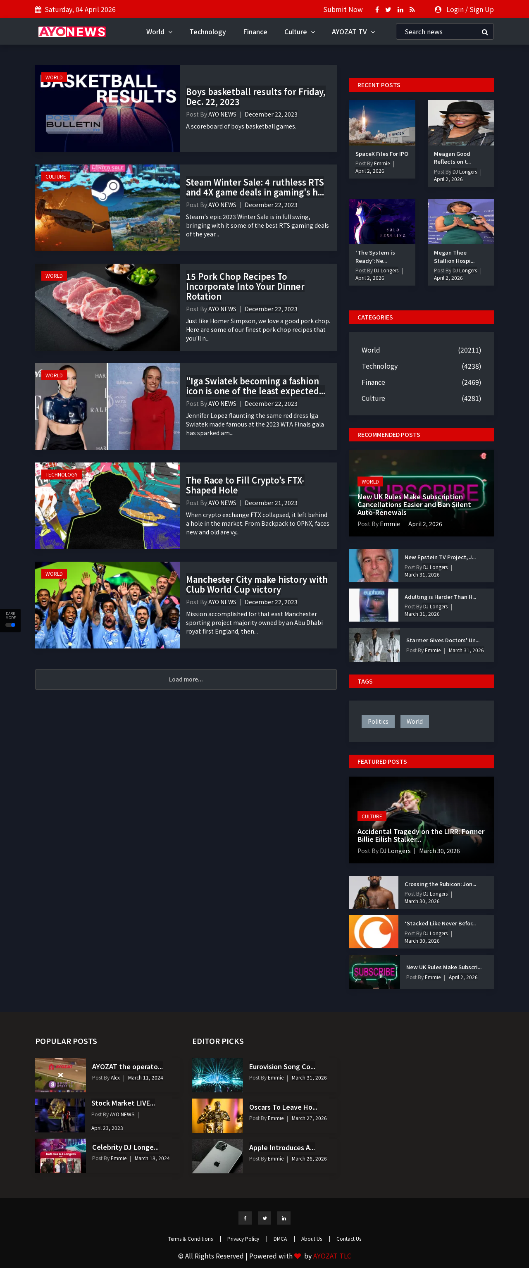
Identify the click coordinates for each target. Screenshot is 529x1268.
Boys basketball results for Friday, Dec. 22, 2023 (256, 96)
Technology (207, 31)
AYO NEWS (222, 114)
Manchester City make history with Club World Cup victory (257, 584)
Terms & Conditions (194, 1238)
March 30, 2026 (439, 850)
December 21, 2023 (271, 502)
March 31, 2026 (422, 574)
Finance (255, 31)
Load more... (186, 679)
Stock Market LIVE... (123, 1103)
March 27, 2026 (309, 1117)
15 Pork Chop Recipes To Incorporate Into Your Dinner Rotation (245, 286)
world (415, 721)
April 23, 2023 (107, 1127)
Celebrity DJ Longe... (125, 1147)
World (159, 31)
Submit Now (343, 9)
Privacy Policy (247, 1238)
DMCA (284, 1238)
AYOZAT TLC (332, 1256)
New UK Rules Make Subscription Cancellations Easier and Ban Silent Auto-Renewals (414, 504)
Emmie (381, 163)
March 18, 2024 (152, 1157)
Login (455, 9)
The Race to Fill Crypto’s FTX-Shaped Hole (245, 485)
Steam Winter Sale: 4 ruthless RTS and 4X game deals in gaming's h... (255, 187)
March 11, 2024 (145, 1077)
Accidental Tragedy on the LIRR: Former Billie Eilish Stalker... (420, 835)
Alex (115, 1077)
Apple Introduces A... (282, 1147)
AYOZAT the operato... (127, 1066)
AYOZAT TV (353, 31)
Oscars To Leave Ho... (283, 1107)
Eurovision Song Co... (282, 1066)
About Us (315, 1238)
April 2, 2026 (369, 170)
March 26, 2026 (309, 1158)
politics (378, 721)
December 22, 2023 (271, 114)
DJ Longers (464, 171)
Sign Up (481, 9)
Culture (299, 31)
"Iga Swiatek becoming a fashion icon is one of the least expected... (255, 386)
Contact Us (348, 1238)
